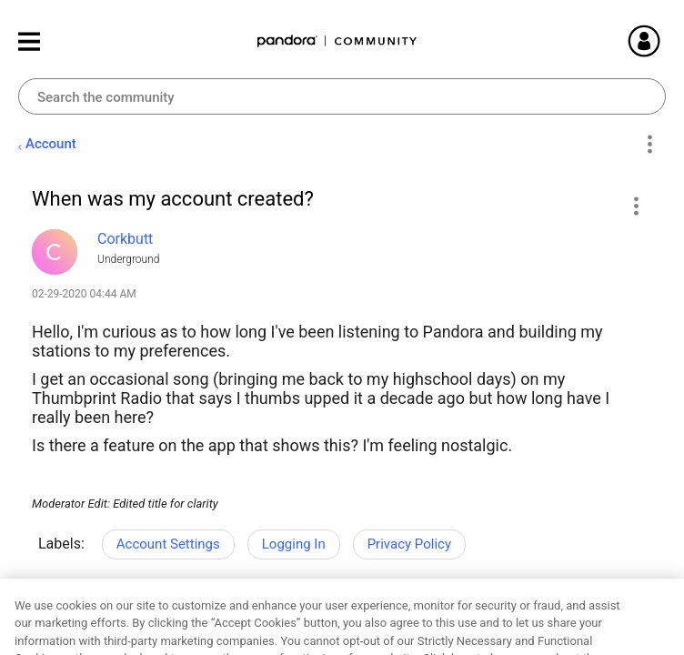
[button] (635, 205)
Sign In (665, 41)
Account (50, 144)
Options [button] (649, 144)
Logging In (294, 544)
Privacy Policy (409, 544)
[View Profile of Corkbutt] (125, 238)
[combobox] (342, 96)
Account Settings (168, 544)
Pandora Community (337, 41)
